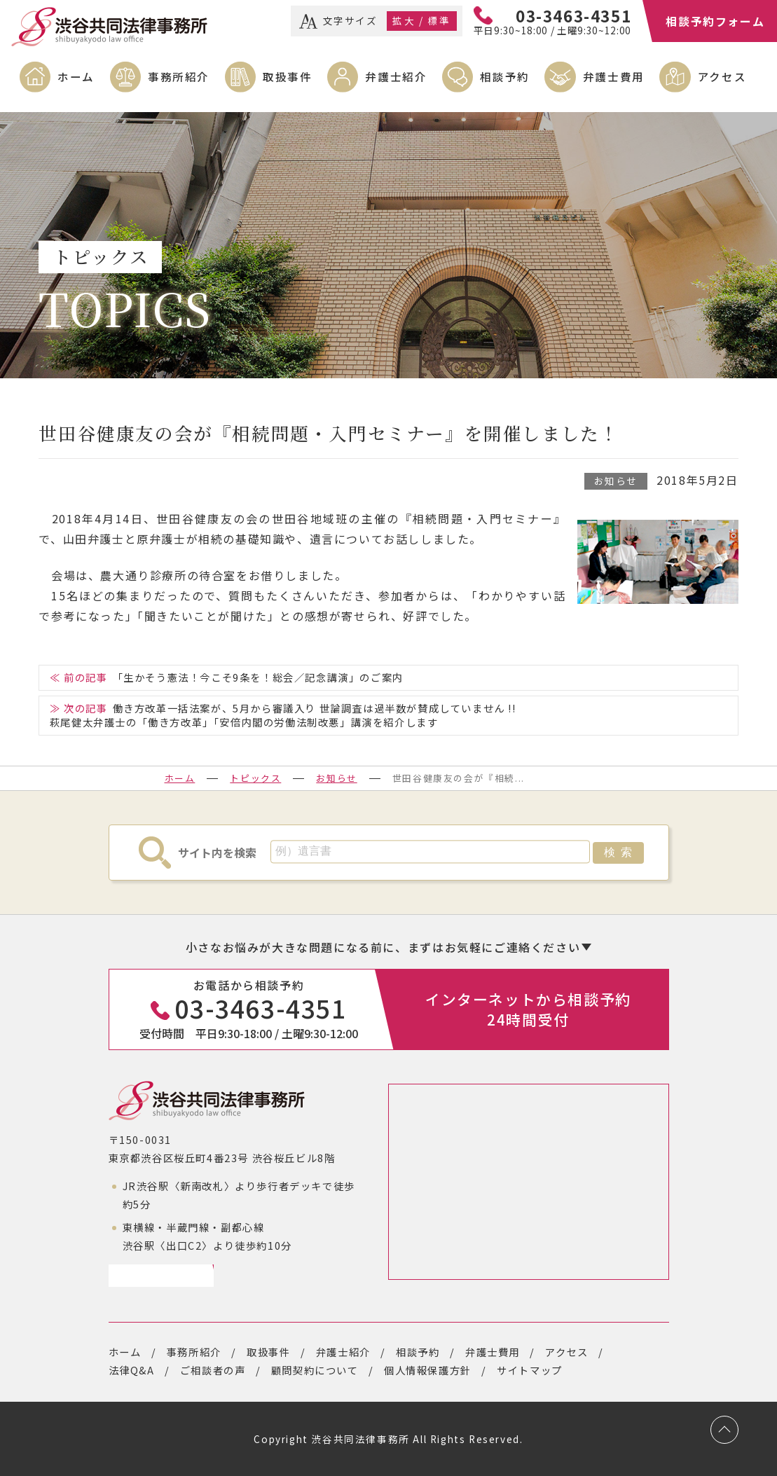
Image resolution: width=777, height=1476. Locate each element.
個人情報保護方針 (428, 1370)
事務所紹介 (178, 76)
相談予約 (504, 76)
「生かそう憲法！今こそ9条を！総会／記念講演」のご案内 (258, 677)
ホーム (76, 76)
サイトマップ (530, 1370)
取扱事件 (287, 76)
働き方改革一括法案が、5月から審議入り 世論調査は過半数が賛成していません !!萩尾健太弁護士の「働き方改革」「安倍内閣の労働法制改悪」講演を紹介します (283, 715)
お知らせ (616, 481)
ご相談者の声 (213, 1370)
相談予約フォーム (715, 21)
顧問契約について (315, 1370)
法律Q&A (132, 1370)
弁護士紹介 (396, 76)
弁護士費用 (614, 76)
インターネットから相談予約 (528, 1009)
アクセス (722, 76)
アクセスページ (155, 1275)
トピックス (255, 778)
